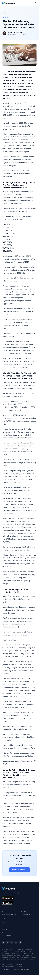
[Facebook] (3, 942)
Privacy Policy (19, 964)
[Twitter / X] (7, 942)
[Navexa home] (8, 3)
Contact (4, 929)
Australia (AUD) (24, 969)
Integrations (5, 918)
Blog (3, 932)
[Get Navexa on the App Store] (19, 903)
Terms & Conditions (7, 964)
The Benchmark (7, 935)
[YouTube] (20, 942)
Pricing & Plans (26, 914)
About (3, 926)
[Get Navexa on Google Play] (19, 898)
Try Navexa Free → (19, 870)
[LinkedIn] (11, 942)
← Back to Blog (7, 13)
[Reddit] (16, 942)
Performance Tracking (9, 914)
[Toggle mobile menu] (36, 3)
